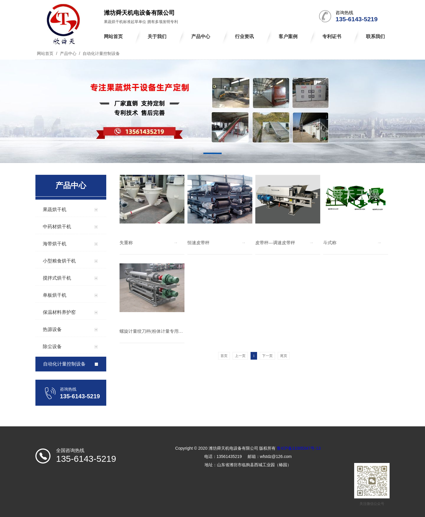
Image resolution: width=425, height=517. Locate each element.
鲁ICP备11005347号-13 (299, 448)
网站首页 (45, 53)
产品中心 (68, 53)
